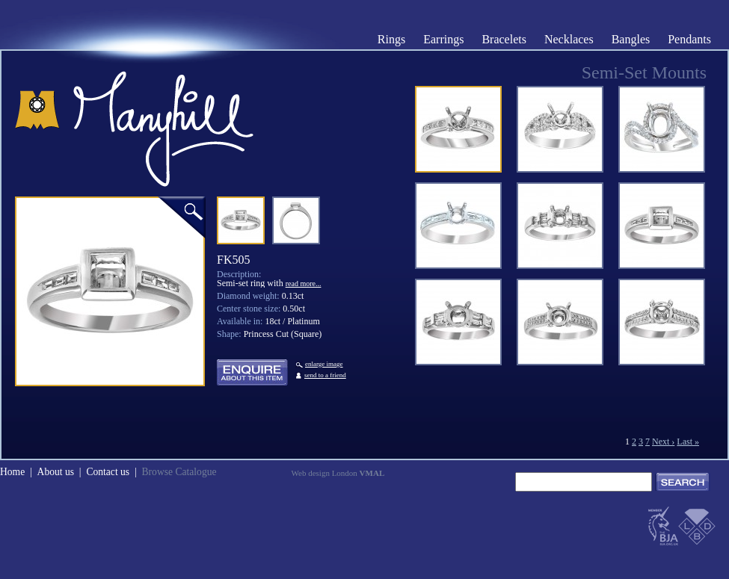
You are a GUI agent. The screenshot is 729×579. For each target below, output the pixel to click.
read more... (304, 283)
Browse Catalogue (178, 471)
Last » (688, 441)
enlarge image (319, 364)
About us (55, 471)
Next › (663, 441)
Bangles (631, 40)
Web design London (338, 472)
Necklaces (569, 40)
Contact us (107, 471)
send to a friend (325, 375)
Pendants (689, 40)
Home (12, 471)
